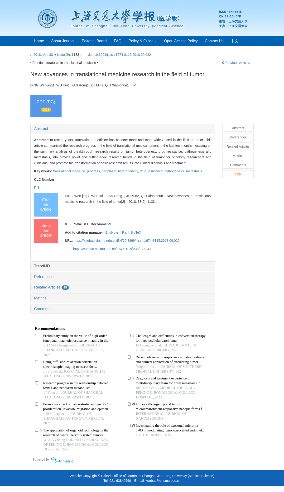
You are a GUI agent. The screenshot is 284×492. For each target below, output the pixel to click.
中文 (234, 41)
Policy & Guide (143, 41)
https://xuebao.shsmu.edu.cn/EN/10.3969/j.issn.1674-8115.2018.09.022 (126, 240)
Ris (124, 232)
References (44, 277)
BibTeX (136, 232)
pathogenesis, (175, 171)
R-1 (37, 187)
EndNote (111, 232)
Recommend (101, 224)
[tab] (123, 128)
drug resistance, (152, 171)
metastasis (194, 171)
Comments (43, 309)
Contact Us (214, 41)
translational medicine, (70, 171)
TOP (238, 174)
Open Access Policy (180, 41)
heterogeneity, (129, 171)
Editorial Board (94, 41)
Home (39, 41)
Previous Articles (236, 63)
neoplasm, (110, 171)
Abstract (41, 129)
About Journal (63, 41)
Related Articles (51, 287)
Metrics (40, 298)
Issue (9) (63, 55)
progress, (94, 171)
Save (78, 224)
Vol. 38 (48, 55)
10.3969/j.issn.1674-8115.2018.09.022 (122, 55)
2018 (37, 55)
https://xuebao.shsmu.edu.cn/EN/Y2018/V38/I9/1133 (112, 249)
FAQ (117, 41)
